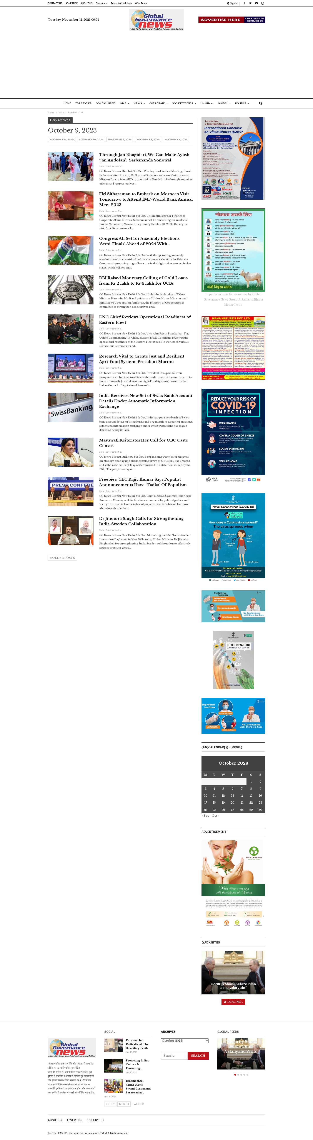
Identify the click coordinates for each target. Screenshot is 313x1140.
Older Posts (62, 557)
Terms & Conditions (121, 3)
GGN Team (141, 3)
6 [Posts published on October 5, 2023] (232, 789)
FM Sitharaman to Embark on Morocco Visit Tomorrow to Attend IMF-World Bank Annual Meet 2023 (146, 199)
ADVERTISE (71, 3)
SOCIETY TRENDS (186, 103)
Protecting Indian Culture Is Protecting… (137, 1064)
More (245, 103)
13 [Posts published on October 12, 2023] (232, 795)
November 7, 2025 (176, 139)
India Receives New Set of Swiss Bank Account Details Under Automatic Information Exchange (145, 401)
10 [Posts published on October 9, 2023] (205, 795)
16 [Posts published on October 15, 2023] (260, 795)
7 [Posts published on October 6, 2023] (242, 789)
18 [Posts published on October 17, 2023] (214, 802)
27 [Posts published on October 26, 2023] (232, 810)
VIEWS (140, 103)
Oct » (215, 816)
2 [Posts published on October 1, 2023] (260, 782)
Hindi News (211, 103)
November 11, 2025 (62, 139)
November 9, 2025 (120, 139)
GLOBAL (228, 103)
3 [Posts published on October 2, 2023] (206, 789)
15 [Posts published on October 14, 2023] (251, 795)
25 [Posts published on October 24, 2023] (214, 810)
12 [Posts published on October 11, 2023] (223, 795)
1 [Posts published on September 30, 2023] (251, 782)
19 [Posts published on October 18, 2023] (223, 802)
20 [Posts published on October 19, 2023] (232, 802)
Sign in (232, 3)
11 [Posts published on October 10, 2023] (214, 795)
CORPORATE (160, 103)
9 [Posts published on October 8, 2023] (260, 789)
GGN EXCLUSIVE (106, 103)
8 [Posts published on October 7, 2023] (251, 789)
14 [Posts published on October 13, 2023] (241, 795)
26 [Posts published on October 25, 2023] (223, 810)
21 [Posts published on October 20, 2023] (241, 802)
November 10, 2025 (91, 139)
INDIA (124, 103)
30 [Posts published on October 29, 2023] (260, 810)
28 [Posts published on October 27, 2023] (242, 810)
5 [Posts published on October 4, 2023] (223, 789)
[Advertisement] (156, 63)
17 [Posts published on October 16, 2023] (205, 802)
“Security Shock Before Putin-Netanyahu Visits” (233, 986)
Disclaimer (102, 3)
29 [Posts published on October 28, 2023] (251, 810)
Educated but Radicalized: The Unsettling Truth (137, 1044)
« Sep (205, 816)
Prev (110, 1104)
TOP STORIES (83, 103)
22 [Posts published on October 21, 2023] (251, 802)
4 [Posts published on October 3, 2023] (214, 789)
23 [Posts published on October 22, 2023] (260, 802)
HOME (66, 103)
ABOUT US (86, 3)
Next (124, 1104)
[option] (241, 1056)
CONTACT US (55, 3)
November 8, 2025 (148, 139)
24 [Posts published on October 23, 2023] (205, 810)
